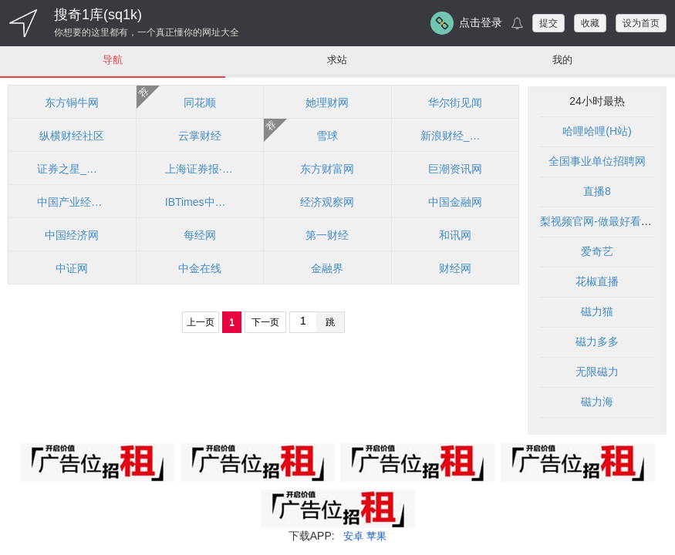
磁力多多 (597, 342)
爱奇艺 (597, 252)
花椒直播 (597, 282)
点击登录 (480, 22)
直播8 (597, 192)
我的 (562, 60)
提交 (548, 23)
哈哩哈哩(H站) (596, 132)
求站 (337, 60)
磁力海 (597, 402)
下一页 (265, 323)
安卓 (352, 536)
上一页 (200, 323)
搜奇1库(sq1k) (98, 15)
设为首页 (641, 23)
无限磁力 (597, 372)
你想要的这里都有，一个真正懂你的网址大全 (146, 32)
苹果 (377, 536)
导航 (112, 60)
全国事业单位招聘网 (597, 162)
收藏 (590, 23)
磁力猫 (597, 312)
